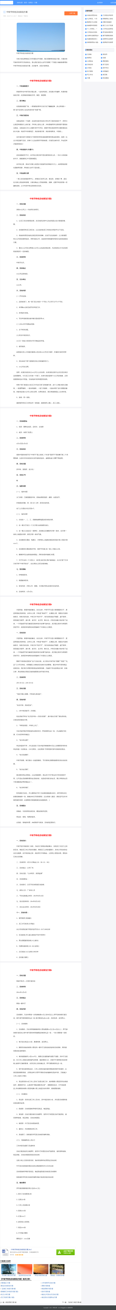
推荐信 (89, 58)
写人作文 (90, 74)
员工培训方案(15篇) (7, 1297)
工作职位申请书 (108, 15)
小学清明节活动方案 (48, 1283)
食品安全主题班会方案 (49, 1297)
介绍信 (89, 68)
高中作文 (106, 68)
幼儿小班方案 (5, 1294)
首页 (25, 2)
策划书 (105, 54)
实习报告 (90, 71)
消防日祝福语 (107, 22)
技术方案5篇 (46, 1291)
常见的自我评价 (108, 32)
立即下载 (72, 13)
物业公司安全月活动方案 (50, 1294)
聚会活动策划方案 (7, 1286)
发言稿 (105, 74)
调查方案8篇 (46, 1286)
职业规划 (106, 78)
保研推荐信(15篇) (92, 42)
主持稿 (89, 54)
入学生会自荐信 (108, 29)
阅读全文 (20, 16)
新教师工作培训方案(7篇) (9, 1291)
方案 (35, 2)
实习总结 (106, 64)
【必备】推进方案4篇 (8, 1288)
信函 (104, 58)
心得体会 (90, 61)
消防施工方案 (5, 1283)
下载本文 (25, 16)
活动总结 (90, 64)
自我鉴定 (106, 71)
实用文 (30, 2)
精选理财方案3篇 (47, 1288)
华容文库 (55, 1307)
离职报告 (106, 61)
